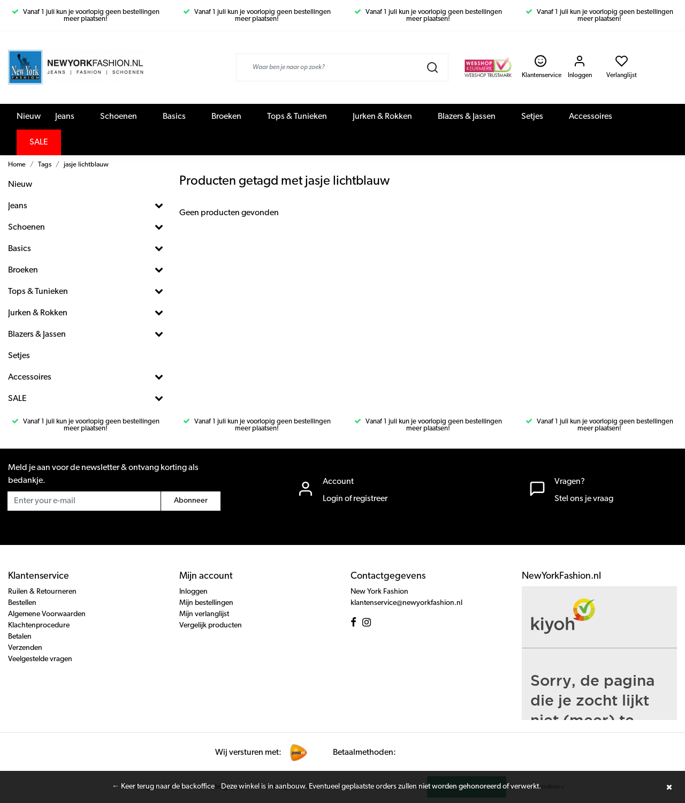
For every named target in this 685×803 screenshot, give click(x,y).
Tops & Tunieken (297, 116)
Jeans (64, 116)
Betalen (20, 637)
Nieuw (29, 116)
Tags (44, 164)
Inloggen (193, 592)
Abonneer (191, 501)
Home (17, 164)
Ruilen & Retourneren (42, 592)
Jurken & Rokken (382, 116)
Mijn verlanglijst (204, 614)
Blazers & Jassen (467, 116)
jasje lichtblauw (86, 164)
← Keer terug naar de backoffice (163, 787)
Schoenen (118, 116)
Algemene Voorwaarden (47, 614)
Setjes (532, 116)
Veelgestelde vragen (40, 659)
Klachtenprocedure (39, 626)
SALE (38, 142)
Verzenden (25, 648)
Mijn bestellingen (206, 603)
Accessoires (590, 116)
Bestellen (22, 603)
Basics (174, 116)
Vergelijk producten (210, 626)
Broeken (226, 116)
